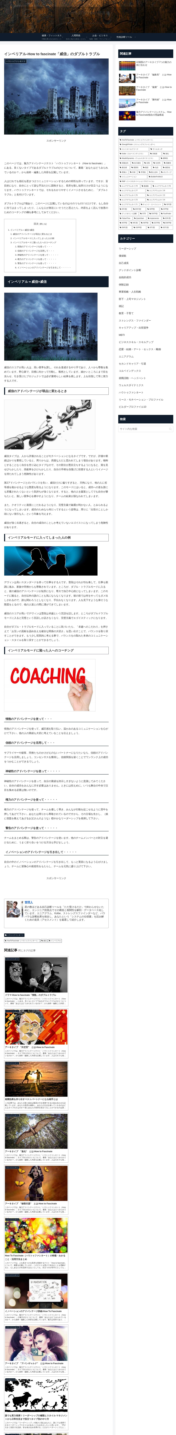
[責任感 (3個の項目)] (124, 168)
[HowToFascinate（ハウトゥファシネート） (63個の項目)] (146, 140)
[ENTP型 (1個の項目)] (153, 214)
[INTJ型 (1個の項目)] (125, 209)
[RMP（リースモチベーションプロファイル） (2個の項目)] (146, 181)
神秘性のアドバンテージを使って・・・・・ (40, 257)
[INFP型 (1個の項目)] (145, 223)
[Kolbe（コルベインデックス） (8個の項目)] (133, 154)
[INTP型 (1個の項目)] (124, 223)
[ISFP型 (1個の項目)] (152, 209)
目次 (38, 223)
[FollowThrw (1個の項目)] (125, 218)
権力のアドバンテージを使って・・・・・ (39, 261)
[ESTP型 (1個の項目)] (156, 223)
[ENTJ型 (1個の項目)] (139, 209)
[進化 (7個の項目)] (167, 154)
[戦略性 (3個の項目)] (168, 163)
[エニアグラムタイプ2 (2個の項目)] (159, 195)
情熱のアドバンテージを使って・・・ (36, 248)
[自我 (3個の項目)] (147, 163)
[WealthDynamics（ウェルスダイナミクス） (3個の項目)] (139, 158)
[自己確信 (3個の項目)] (137, 163)
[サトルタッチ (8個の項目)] (161, 149)
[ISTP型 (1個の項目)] (166, 209)
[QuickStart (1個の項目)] (139, 218)
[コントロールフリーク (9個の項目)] (134, 149)
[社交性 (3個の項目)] (157, 163)
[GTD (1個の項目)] (143, 214)
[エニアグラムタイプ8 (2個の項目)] (162, 186)
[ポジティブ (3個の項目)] (166, 172)
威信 (44, 943)
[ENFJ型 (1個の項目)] (125, 228)
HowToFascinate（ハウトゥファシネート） (22, 943)
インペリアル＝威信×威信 (23, 230)
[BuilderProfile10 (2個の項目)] (160, 177)
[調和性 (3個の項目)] (166, 158)
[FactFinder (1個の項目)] (166, 214)
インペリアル (55, 943)
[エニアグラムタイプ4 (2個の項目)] (159, 200)
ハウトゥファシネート (14, 938)
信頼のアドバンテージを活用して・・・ (38, 252)
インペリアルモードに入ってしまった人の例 (35, 239)
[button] (170, 429)
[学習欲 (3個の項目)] (142, 172)
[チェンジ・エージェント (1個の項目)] (151, 205)
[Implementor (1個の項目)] (154, 218)
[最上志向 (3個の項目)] (153, 172)
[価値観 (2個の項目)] (146, 186)
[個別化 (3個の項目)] (167, 168)
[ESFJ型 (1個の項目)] (167, 218)
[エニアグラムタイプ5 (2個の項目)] (132, 195)
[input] (145, 429)
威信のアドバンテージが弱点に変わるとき (34, 234)
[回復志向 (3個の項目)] (124, 163)
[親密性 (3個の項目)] (135, 168)
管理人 (29, 905)
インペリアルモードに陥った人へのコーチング (36, 243)
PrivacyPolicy (92, 1426)
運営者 (81, 1426)
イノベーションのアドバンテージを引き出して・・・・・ (46, 270)
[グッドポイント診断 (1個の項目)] (128, 214)
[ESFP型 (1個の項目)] (139, 228)
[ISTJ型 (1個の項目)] (153, 228)
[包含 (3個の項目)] (156, 168)
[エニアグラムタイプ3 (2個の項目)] (132, 200)
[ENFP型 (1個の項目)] (167, 223)
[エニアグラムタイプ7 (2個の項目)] (132, 191)
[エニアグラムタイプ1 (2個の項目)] (129, 205)
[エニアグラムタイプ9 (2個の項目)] (129, 186)
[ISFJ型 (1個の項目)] (168, 205)
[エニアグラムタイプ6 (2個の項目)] (159, 191)
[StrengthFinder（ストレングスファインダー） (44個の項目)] (146, 145)
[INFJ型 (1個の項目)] (134, 223)
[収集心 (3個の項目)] (123, 172)
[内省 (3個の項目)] (133, 172)
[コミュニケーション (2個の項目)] (133, 177)
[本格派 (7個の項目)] (155, 154)
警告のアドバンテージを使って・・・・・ (39, 265)
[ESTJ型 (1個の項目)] (166, 228)
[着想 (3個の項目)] (146, 168)
